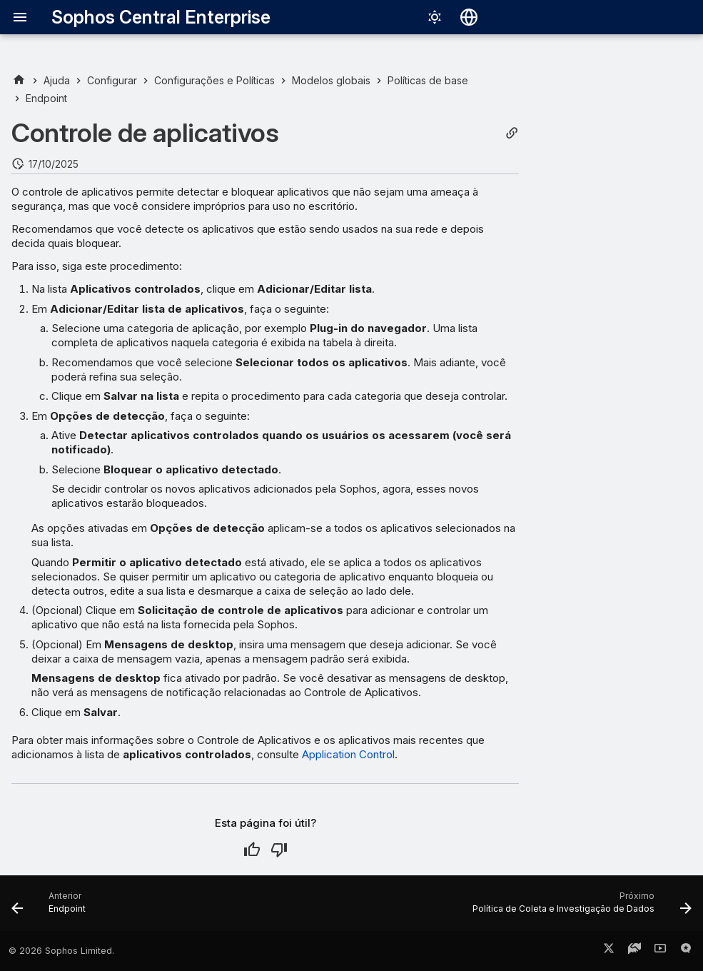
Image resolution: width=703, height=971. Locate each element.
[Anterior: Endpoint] (51, 907)
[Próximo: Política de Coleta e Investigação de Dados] (579, 907)
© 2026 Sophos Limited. (61, 950)
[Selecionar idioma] (469, 17)
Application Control (348, 754)
